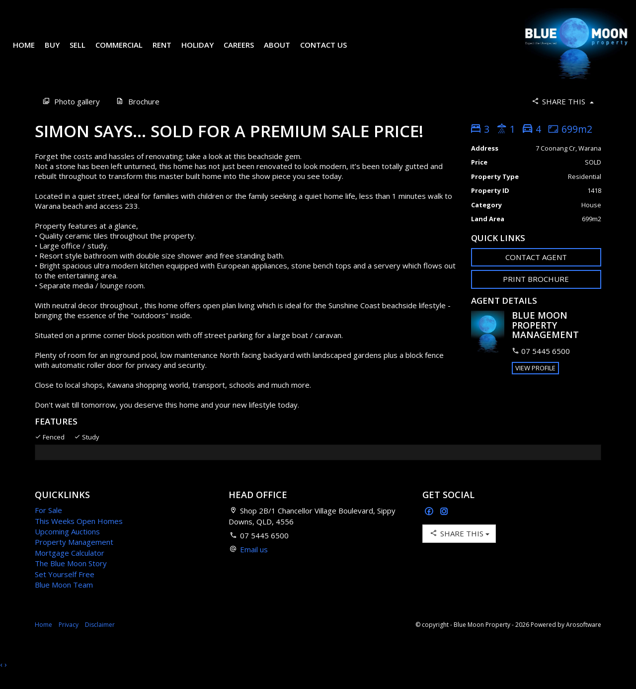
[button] (536, 293)
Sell (84, 52)
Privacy (69, 638)
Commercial (126, 52)
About (284, 52)
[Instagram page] (444, 525)
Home (31, 52)
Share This (562, 115)
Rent (168, 52)
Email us (254, 563)
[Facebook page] (430, 525)
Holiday (204, 52)
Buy (59, 52)
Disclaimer (100, 638)
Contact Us (330, 52)
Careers (246, 52)
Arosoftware (583, 638)
